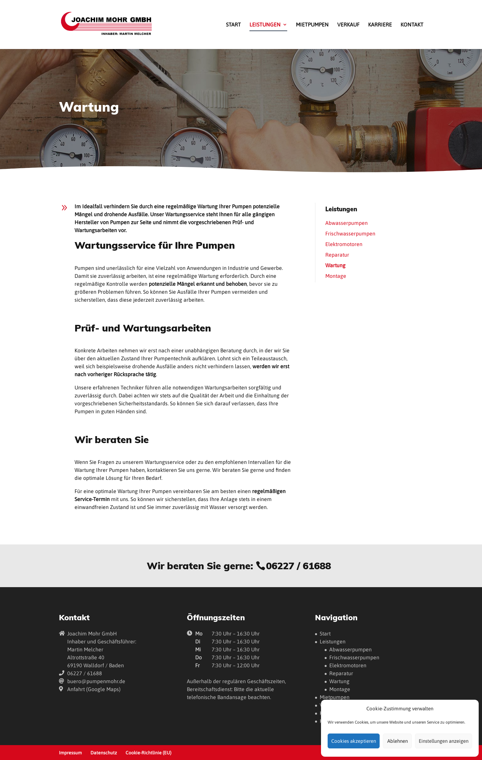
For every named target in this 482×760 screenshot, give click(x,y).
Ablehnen (397, 741)
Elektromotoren (343, 244)
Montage (335, 276)
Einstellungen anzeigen (443, 741)
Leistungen (265, 24)
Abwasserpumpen (346, 223)
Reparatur (337, 255)
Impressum (70, 752)
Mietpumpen (312, 24)
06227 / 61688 (298, 566)
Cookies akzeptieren (353, 741)
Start (233, 24)
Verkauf (348, 24)
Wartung (335, 265)
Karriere (380, 24)
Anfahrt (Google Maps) (94, 689)
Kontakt (412, 24)
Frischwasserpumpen (350, 233)
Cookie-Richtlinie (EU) (148, 752)
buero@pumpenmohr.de (96, 681)
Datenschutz (103, 752)
